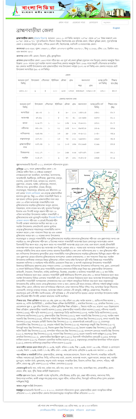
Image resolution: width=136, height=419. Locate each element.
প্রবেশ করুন (90, 410)
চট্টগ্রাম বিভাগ (40, 38)
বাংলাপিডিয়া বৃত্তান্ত (66, 410)
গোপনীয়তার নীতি (48, 410)
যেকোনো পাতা (79, 22)
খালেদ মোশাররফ (33, 193)
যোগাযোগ (93, 22)
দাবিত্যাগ (80, 410)
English (116, 28)
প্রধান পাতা (63, 22)
